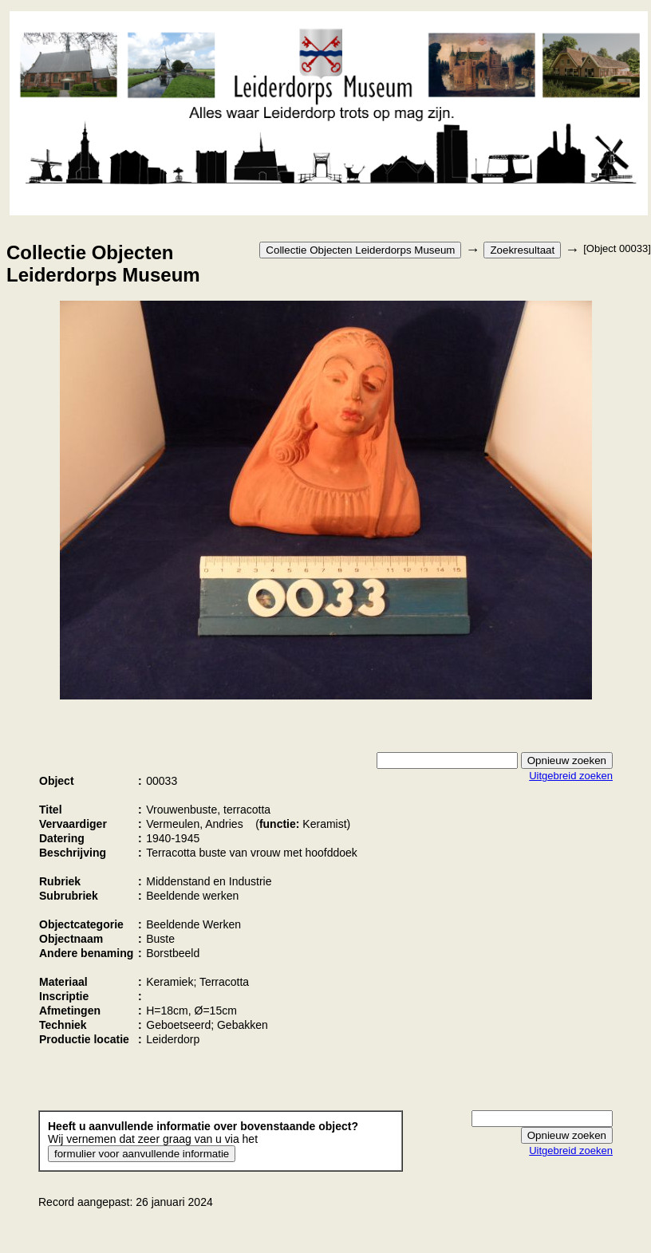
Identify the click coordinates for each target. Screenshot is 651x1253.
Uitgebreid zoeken (571, 776)
